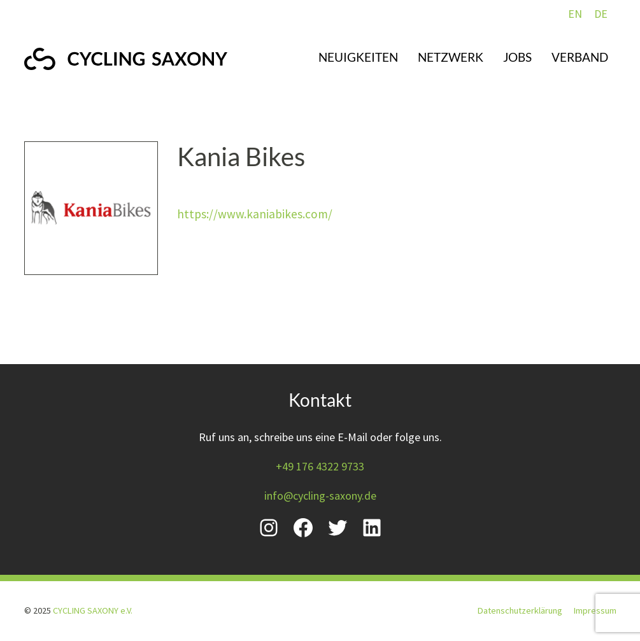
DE (601, 13)
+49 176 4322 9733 (320, 466)
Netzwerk (450, 57)
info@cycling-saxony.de (320, 495)
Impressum (595, 610)
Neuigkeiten (358, 57)
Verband (579, 57)
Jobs (517, 57)
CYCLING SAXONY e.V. (92, 610)
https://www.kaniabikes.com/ (254, 214)
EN (575, 13)
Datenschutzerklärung (520, 610)
